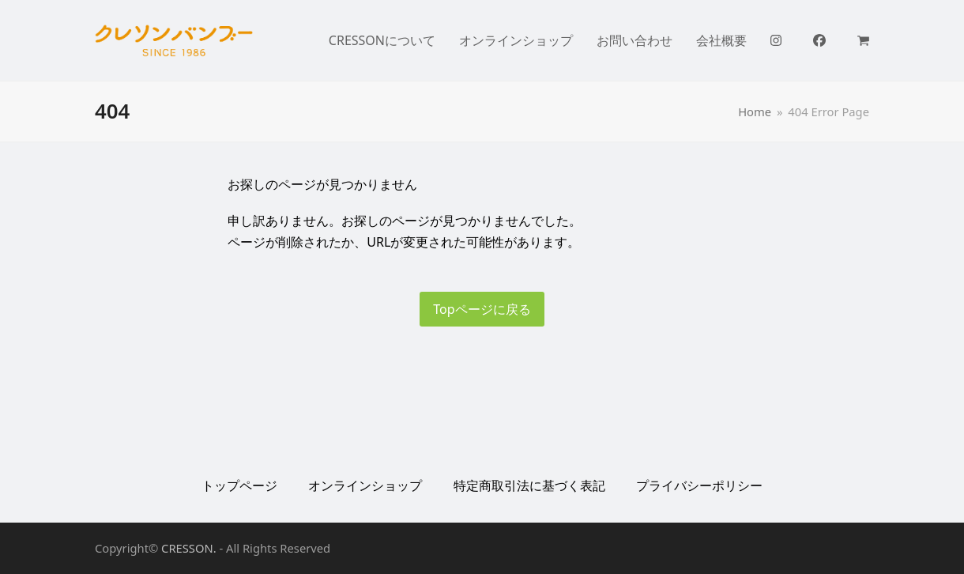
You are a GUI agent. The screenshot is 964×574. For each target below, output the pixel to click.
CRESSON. (189, 548)
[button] (863, 40)
